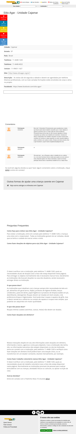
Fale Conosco (8, 424)
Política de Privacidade (10, 427)
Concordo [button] (43, 430)
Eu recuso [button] (49, 430)
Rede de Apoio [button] (65, 3)
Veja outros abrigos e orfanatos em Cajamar (26, 185)
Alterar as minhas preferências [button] (60, 430)
